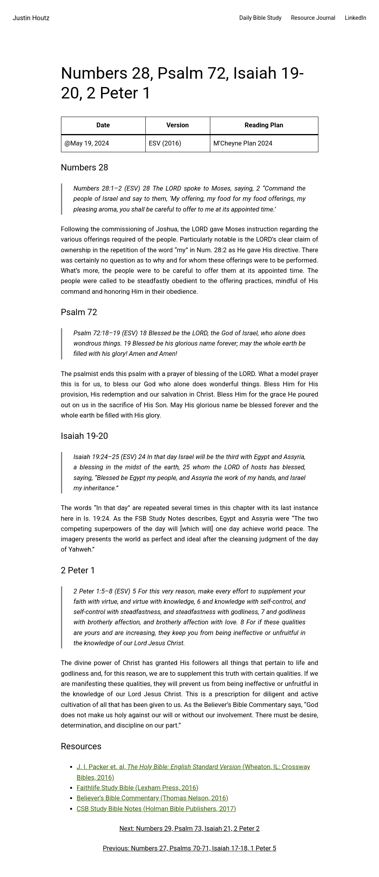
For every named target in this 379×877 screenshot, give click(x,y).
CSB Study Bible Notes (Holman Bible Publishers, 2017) (156, 809)
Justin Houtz (31, 18)
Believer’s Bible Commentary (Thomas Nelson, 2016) (153, 798)
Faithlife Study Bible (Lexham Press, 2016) (137, 788)
